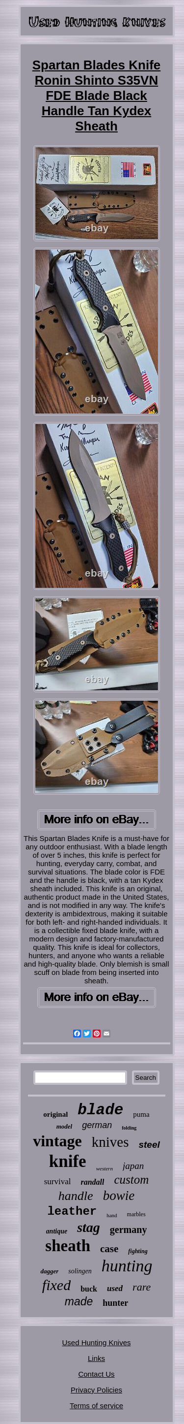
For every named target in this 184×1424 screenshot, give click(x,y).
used (115, 1288)
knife (67, 1161)
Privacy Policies (96, 1390)
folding (129, 1128)
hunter (115, 1303)
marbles (136, 1214)
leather (72, 1211)
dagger (49, 1271)
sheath (67, 1246)
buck (88, 1289)
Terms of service (96, 1405)
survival (57, 1181)
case (109, 1249)
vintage (57, 1141)
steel (148, 1144)
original (55, 1114)
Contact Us (96, 1374)
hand (111, 1215)
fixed (56, 1285)
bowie (119, 1195)
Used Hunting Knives (96, 1342)
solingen (79, 1271)
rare (141, 1287)
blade (100, 1110)
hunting (127, 1266)
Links (96, 1358)
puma (141, 1114)
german (97, 1125)
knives (110, 1142)
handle (75, 1196)
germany (128, 1229)
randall (92, 1182)
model (64, 1126)
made (79, 1301)
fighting (137, 1251)
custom (131, 1179)
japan (133, 1166)
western (104, 1168)
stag (88, 1227)
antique (57, 1231)
